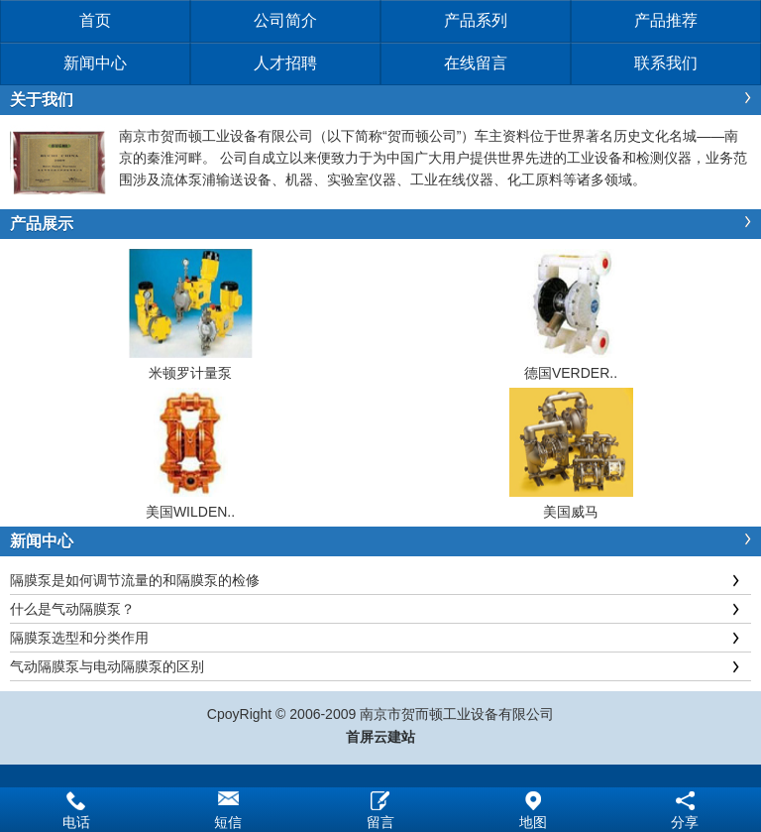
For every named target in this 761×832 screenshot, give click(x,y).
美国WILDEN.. (190, 512)
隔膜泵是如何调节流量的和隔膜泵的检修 (135, 580)
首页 (95, 20)
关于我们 (41, 99)
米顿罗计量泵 (190, 373)
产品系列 (475, 20)
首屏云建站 (380, 737)
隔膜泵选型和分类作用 (79, 638)
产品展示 (41, 223)
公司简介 (285, 20)
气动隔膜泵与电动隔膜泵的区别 (107, 666)
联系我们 (666, 63)
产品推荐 (666, 20)
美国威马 (570, 512)
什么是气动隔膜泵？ (72, 609)
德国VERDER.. (570, 373)
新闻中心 (95, 63)
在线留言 (475, 63)
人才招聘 (285, 63)
